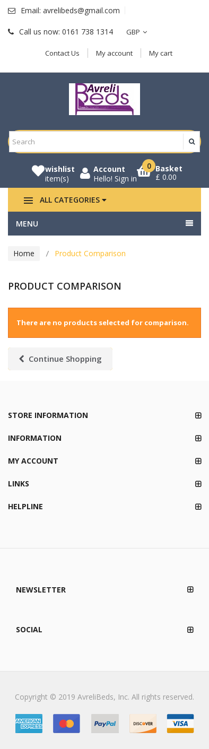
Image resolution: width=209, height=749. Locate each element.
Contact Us (62, 53)
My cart (160, 53)
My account (114, 53)
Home (23, 253)
